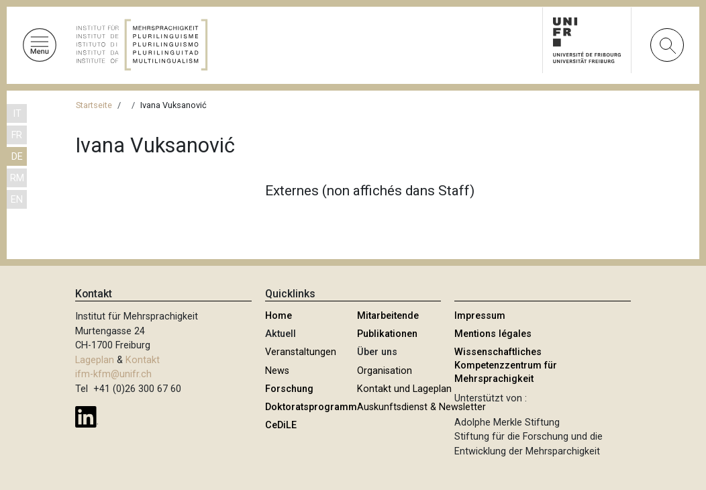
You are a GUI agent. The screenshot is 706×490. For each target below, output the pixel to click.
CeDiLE (281, 425)
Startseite (94, 105)
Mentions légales (493, 334)
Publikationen (387, 334)
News (277, 371)
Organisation (384, 371)
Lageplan (94, 360)
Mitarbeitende (388, 316)
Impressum (479, 316)
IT (17, 113)
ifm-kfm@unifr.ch (113, 374)
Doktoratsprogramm (311, 407)
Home (278, 316)
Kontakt (142, 360)
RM (17, 178)
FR (16, 135)
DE (17, 156)
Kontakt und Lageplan (404, 389)
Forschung (289, 389)
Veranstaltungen (300, 352)
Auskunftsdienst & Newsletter (421, 407)
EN (17, 199)
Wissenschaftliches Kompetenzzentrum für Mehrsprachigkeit (505, 365)
